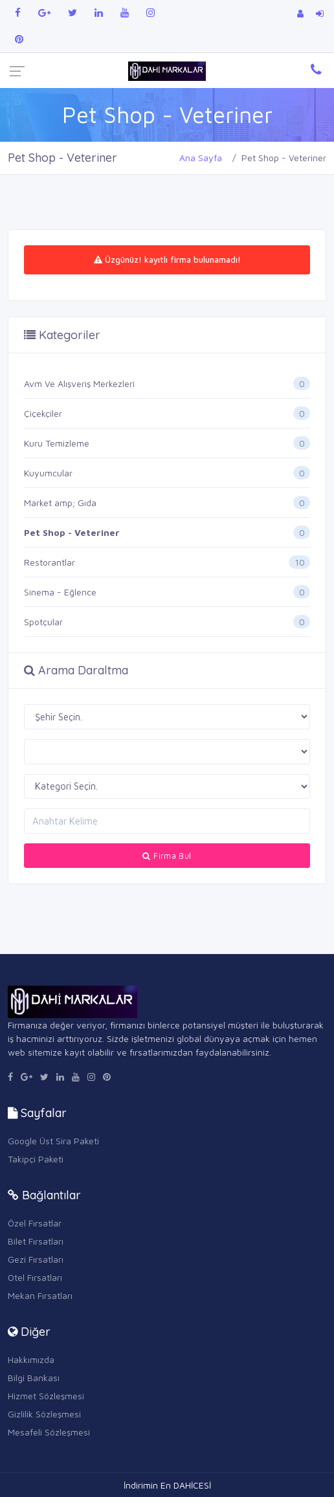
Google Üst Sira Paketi (53, 1140)
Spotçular (43, 621)
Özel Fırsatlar (34, 1222)
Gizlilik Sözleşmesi (44, 1413)
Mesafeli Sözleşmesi (49, 1431)
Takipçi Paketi (35, 1158)
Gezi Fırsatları (35, 1259)
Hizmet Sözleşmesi (46, 1395)
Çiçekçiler (43, 413)
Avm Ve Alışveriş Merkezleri (79, 383)
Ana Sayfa (200, 157)
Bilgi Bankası (34, 1377)
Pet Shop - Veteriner (72, 532)
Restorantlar (49, 562)
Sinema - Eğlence (60, 591)
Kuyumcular (48, 472)
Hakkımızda (31, 1359)
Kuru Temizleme (56, 443)
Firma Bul (166, 855)
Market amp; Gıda (60, 502)
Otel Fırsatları (35, 1277)
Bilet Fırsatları (35, 1241)
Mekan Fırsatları (40, 1295)
